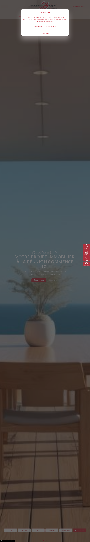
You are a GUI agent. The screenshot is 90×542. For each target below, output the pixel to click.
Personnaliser (45, 31)
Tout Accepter (51, 25)
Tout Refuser (38, 25)
